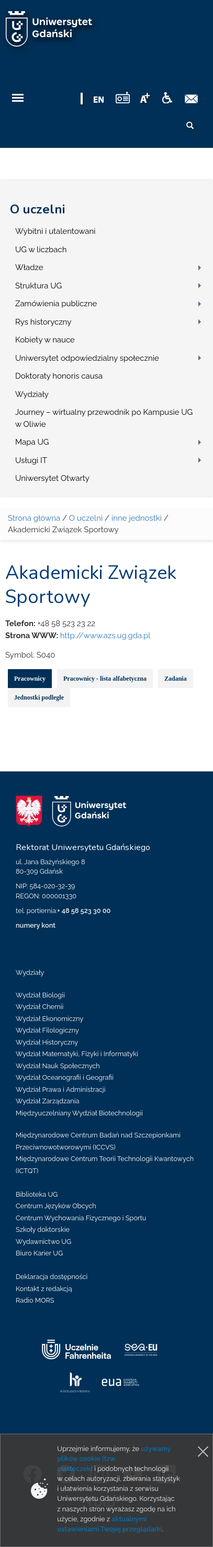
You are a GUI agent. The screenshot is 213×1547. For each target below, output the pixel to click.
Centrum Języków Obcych (56, 1206)
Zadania (175, 678)
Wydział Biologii (40, 995)
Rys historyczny (43, 322)
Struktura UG (38, 286)
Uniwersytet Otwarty (52, 478)
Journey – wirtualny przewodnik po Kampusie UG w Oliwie (104, 418)
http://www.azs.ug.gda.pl (105, 635)
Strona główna (34, 518)
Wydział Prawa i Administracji (61, 1089)
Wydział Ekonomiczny (49, 1019)
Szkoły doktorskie (43, 1229)
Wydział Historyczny (47, 1042)
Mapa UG (32, 442)
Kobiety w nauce (45, 340)
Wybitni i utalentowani (55, 231)
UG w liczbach (40, 249)
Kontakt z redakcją (44, 1289)
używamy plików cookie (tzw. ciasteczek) (114, 1459)
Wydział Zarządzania (47, 1101)
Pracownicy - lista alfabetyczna (105, 678)
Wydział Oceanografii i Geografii (65, 1077)
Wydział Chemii (39, 1007)
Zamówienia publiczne (56, 303)
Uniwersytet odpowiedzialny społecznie (87, 358)
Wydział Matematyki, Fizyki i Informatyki (77, 1054)
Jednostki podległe (39, 697)
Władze (29, 267)
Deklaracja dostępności (51, 1277)
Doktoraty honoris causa (59, 376)
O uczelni (37, 209)
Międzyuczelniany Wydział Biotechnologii (79, 1113)
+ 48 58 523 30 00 (83, 911)
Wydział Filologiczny (47, 1030)
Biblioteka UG (37, 1194)
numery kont (35, 925)
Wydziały (32, 394)
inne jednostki (136, 518)
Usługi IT (31, 460)
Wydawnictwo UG (43, 1241)
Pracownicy (30, 678)
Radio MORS (35, 1300)
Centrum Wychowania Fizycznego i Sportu (81, 1218)
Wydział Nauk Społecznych (58, 1066)
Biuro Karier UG (39, 1253)
